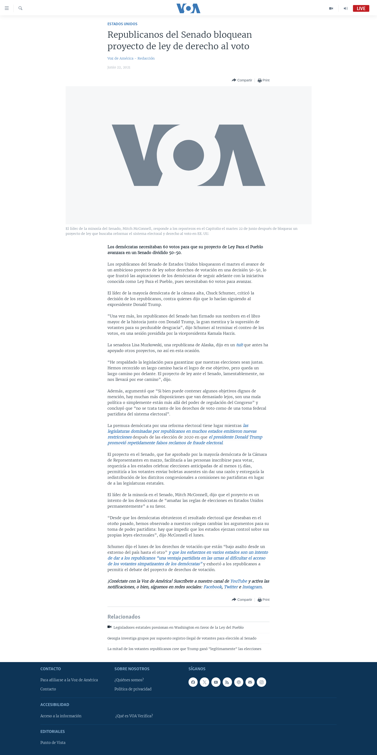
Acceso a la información (61, 716)
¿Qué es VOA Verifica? (134, 716)
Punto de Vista (52, 743)
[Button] (242, 80)
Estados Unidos (122, 24)
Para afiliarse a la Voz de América (69, 680)
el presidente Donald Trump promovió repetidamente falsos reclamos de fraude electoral (184, 440)
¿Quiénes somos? (129, 680)
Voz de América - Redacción (131, 58)
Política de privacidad (132, 689)
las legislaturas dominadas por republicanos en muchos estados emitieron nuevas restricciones (181, 431)
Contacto (48, 689)
